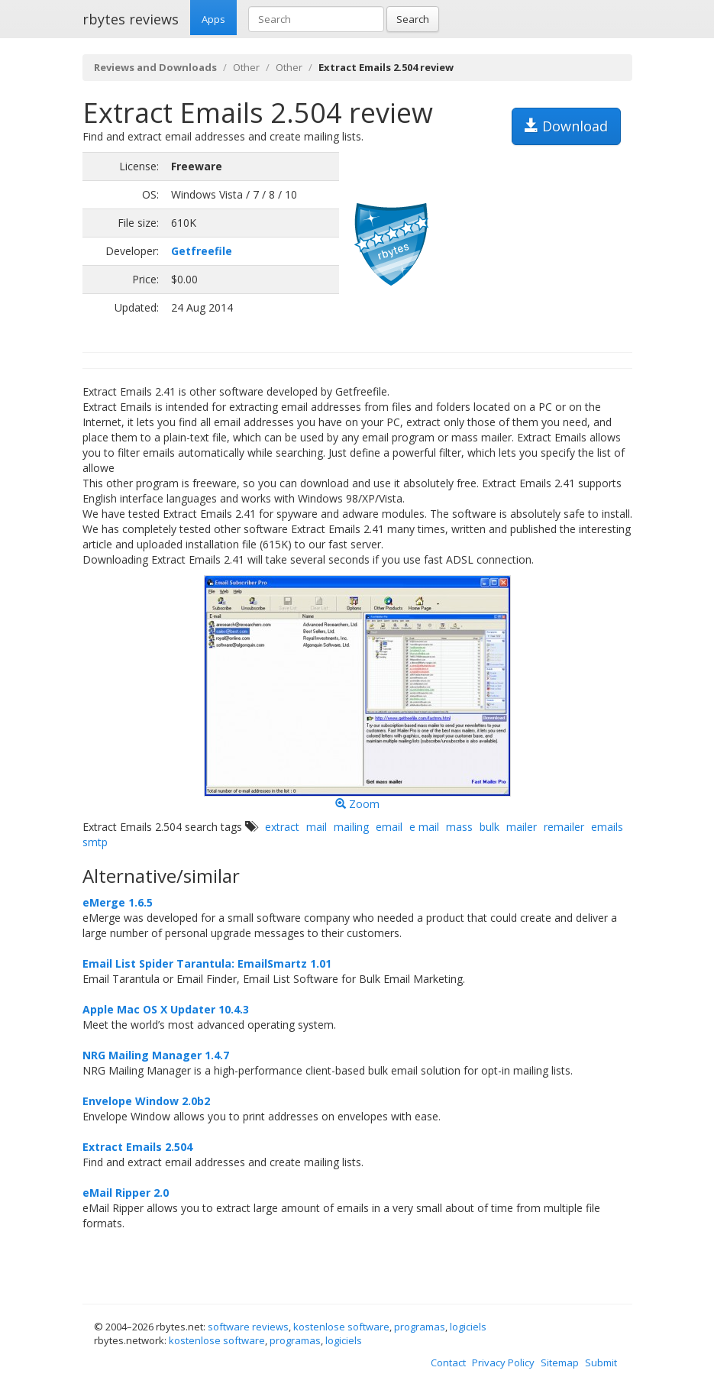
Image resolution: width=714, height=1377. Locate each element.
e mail (424, 826)
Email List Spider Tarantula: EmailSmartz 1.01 (206, 963)
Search (412, 19)
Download (566, 126)
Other (246, 67)
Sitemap (560, 1362)
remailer (564, 826)
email (389, 826)
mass (459, 826)
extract (282, 826)
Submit (601, 1362)
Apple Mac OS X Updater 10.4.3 (165, 1009)
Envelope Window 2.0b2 (146, 1101)
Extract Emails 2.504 (137, 1146)
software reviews (248, 1326)
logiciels (468, 1326)
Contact (448, 1362)
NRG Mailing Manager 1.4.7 (155, 1055)
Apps (213, 19)
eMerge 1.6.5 (117, 902)
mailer (521, 826)
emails (607, 826)
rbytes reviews (130, 19)
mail (316, 826)
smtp (95, 842)
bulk (489, 826)
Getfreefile (201, 251)
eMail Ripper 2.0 (125, 1192)
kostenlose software (341, 1326)
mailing (351, 826)
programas (419, 1326)
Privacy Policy (503, 1362)
